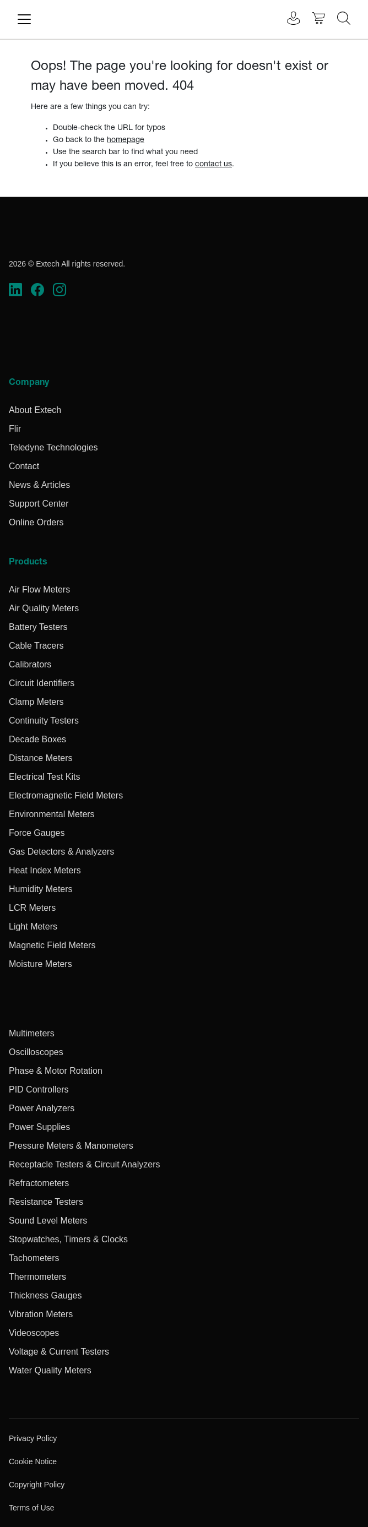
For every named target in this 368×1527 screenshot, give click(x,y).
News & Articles (39, 485)
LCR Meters (32, 907)
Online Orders (36, 522)
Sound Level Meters (48, 1220)
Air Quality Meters (44, 608)
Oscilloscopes (36, 1052)
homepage (125, 140)
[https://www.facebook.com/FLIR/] (37, 289)
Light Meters (33, 926)
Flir (15, 428)
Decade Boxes (37, 739)
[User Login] (287, 19)
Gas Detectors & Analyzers (61, 851)
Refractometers (39, 1183)
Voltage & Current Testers (59, 1351)
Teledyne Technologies (53, 447)
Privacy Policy (33, 1438)
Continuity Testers (44, 720)
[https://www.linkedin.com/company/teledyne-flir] (15, 289)
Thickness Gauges (45, 1295)
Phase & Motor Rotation (55, 1070)
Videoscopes (34, 1333)
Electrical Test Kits (44, 776)
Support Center (39, 503)
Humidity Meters (41, 889)
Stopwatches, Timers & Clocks (68, 1239)
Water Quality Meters (50, 1370)
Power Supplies (39, 1127)
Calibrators (30, 664)
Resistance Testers (46, 1202)
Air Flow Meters (39, 589)
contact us (213, 165)
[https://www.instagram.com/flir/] (59, 289)
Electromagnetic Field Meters (66, 795)
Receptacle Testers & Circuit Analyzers (84, 1164)
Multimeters (32, 1033)
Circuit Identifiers (41, 683)
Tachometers (34, 1258)
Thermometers (37, 1276)
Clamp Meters (36, 702)
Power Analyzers (41, 1108)
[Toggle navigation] (24, 19)
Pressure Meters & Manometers (71, 1145)
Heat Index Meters (45, 870)
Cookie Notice (33, 1461)
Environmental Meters (52, 814)
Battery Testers (38, 627)
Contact (24, 466)
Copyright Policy (36, 1484)
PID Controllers (38, 1089)
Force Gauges (36, 833)
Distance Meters (41, 758)
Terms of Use (31, 1507)
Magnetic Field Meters (52, 945)
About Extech (35, 410)
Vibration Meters (41, 1314)
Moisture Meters (40, 964)
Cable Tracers (36, 645)
